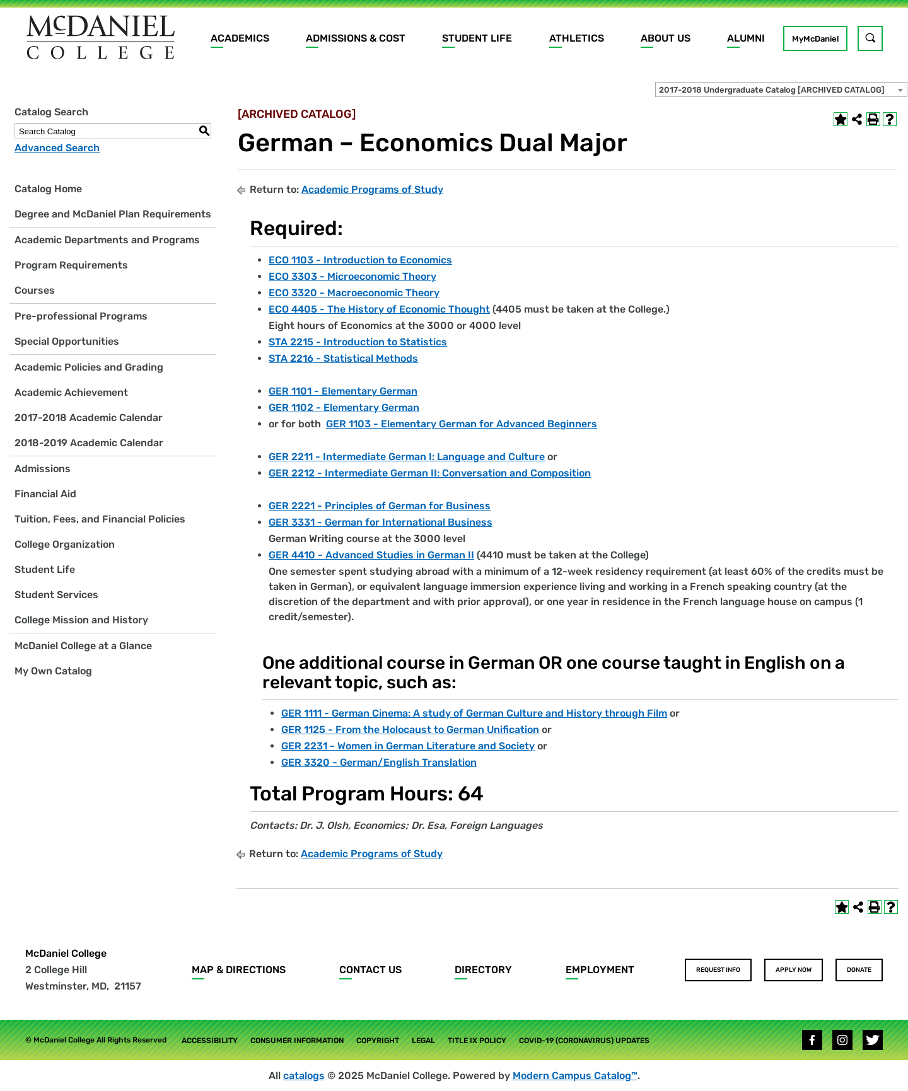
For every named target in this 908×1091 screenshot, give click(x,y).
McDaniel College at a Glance (83, 646)
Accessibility (210, 1040)
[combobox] (781, 89)
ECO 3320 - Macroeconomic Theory (354, 293)
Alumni (746, 38)
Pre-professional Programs (81, 316)
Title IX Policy (477, 1040)
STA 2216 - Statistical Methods (343, 358)
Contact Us (370, 970)
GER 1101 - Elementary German (343, 391)
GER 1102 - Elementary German (344, 407)
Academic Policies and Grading (89, 367)
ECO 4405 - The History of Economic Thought (379, 309)
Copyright (377, 1040)
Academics (240, 38)
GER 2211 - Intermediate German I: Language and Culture (407, 457)
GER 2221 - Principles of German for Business (380, 506)
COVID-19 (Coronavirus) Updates (584, 1040)
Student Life (477, 38)
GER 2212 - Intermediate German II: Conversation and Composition (430, 473)
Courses (35, 290)
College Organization (65, 544)
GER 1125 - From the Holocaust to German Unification (410, 730)
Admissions (43, 469)
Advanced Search (57, 148)
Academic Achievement (71, 392)
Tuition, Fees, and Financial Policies (100, 519)
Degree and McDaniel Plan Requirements (113, 214)
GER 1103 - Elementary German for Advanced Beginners (461, 424)
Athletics (576, 38)
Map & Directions (239, 970)
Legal (423, 1040)
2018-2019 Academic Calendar (89, 443)
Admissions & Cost (355, 38)
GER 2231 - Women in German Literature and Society (408, 746)
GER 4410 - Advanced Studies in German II (371, 555)
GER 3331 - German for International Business (380, 522)
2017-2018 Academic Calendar (89, 418)
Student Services (56, 595)
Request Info (718, 970)
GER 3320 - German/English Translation (379, 762)
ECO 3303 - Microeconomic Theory (352, 276)
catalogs (304, 1076)
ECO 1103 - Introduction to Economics (360, 260)
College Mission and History (81, 620)
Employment (600, 970)
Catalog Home (48, 189)
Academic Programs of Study (372, 189)
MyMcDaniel (815, 38)
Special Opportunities (67, 341)
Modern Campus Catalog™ (575, 1076)
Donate (859, 970)
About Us (665, 38)
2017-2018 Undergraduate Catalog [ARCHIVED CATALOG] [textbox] (772, 90)
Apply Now (794, 970)
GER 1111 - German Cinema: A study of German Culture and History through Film (474, 713)
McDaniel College (66, 953)
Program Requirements (71, 265)
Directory (483, 970)
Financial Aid (45, 494)
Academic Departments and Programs (107, 240)
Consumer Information (297, 1040)
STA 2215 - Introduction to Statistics (358, 342)
